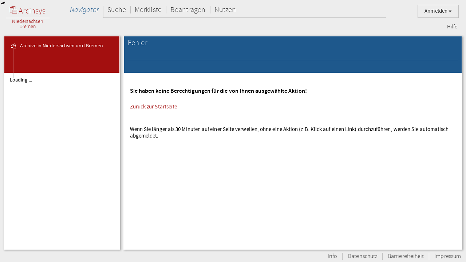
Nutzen (225, 9)
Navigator (84, 9)
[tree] (61, 161)
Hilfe (452, 27)
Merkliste (148, 9)
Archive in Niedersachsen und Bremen (56, 46)
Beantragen (188, 9)
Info (332, 256)
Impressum (447, 256)
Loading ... (21, 80)
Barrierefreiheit (406, 256)
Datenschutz (362, 256)
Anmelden (438, 11)
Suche (116, 9)
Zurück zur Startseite (153, 106)
